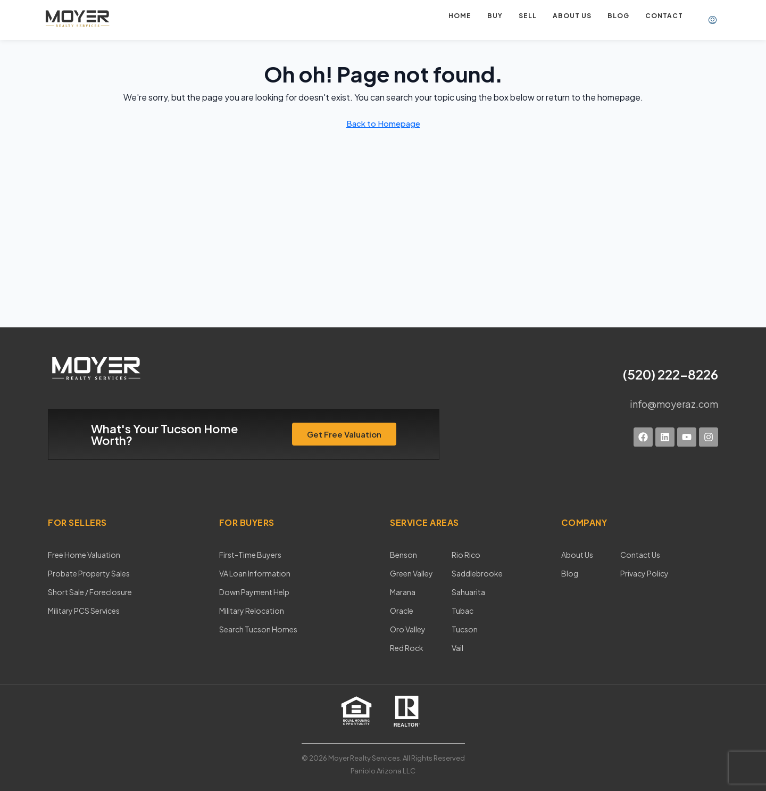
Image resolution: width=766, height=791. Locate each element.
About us (572, 16)
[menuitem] (712, 20)
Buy (495, 16)
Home (459, 16)
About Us (577, 554)
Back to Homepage (383, 123)
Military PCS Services (84, 610)
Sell (528, 16)
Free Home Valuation (84, 554)
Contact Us (640, 554)
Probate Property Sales (89, 573)
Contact (664, 16)
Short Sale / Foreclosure (90, 592)
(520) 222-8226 (670, 374)
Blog (618, 16)
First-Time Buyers (250, 554)
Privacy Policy (644, 573)
